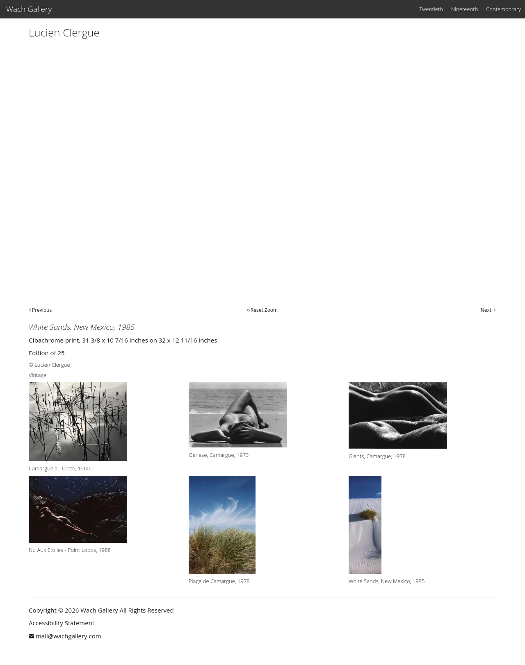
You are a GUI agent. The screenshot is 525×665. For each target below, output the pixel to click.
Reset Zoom (264, 309)
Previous (42, 309)
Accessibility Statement (61, 623)
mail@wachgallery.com (68, 636)
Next (486, 309)
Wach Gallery (29, 9)
